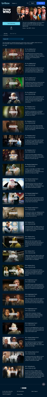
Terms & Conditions (6, 394)
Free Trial (41, 3)
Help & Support (34, 391)
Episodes (6, 33)
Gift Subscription (20, 391)
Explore (14, 3)
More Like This (13, 33)
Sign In (32, 3)
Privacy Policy (20, 394)
